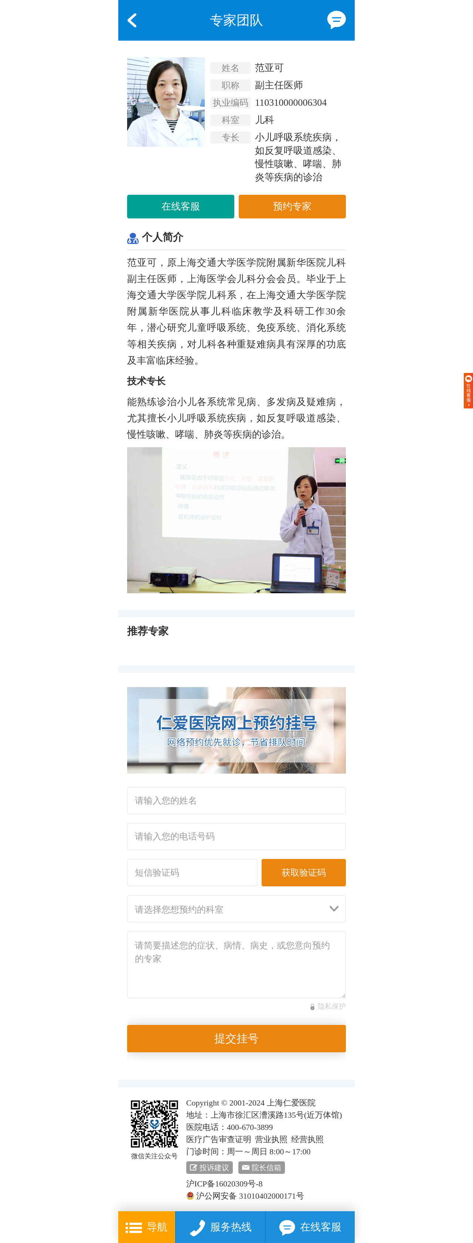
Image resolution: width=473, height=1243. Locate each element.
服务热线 (220, 1228)
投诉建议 (214, 1168)
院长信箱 (266, 1168)
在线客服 (180, 206)
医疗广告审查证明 (218, 1139)
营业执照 (271, 1139)
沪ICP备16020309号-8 (224, 1183)
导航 (146, 1228)
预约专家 (292, 206)
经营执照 (307, 1139)
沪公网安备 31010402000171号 (245, 1195)
